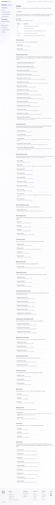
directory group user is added (28, 182)
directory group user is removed (29, 186)
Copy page (20, 11)
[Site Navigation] (9, 1)
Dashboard (45, 1)
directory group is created (27, 170)
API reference (34, 1)
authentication (26, 56)
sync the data (32, 15)
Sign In (50, 1)
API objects (44, 30)
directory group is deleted (27, 174)
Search (28, 1)
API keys (26, 42)
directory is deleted (26, 166)
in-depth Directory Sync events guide (36, 157)
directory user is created (27, 190)
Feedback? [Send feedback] (40, 1)
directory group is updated (28, 178)
